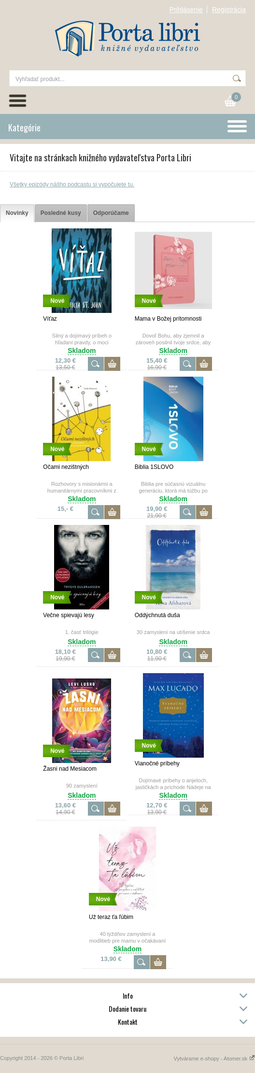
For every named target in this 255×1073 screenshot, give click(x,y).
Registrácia (229, 10)
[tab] (17, 213)
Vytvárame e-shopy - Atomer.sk (214, 1058)
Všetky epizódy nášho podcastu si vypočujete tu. (72, 184)
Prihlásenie (186, 10)
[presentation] (17, 213)
